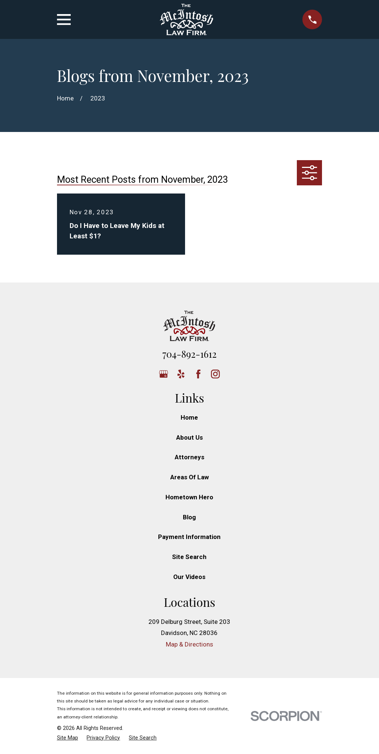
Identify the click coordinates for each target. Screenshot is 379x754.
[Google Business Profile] (163, 374)
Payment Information (189, 536)
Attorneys (189, 457)
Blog (189, 517)
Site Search (189, 556)
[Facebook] (198, 374)
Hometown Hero (189, 497)
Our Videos (189, 577)
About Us (189, 437)
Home (189, 417)
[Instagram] (215, 374)
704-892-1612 (189, 353)
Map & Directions (189, 644)
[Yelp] (181, 374)
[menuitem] (67, 738)
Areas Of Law (189, 477)
